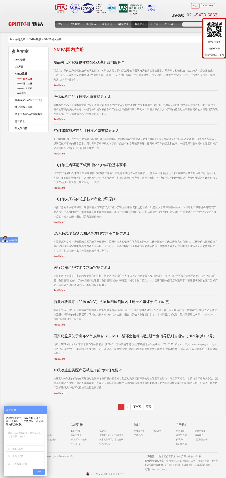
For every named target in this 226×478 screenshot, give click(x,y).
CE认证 (19, 66)
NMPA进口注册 (24, 83)
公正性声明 (181, 444)
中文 (195, 6)
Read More (59, 85)
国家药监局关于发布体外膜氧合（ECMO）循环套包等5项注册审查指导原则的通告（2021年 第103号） (135, 336)
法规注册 (107, 24)
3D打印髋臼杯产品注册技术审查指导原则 (86, 131)
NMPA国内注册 (53, 39)
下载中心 (138, 435)
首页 (60, 24)
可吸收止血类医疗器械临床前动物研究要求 (88, 370)
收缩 (200, 41)
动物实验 (91, 24)
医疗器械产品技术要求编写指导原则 (82, 267)
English (208, 5)
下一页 (137, 406)
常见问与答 (21, 128)
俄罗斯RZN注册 (23, 107)
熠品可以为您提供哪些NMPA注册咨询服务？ (89, 62)
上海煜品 (25, 18)
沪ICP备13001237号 (63, 456)
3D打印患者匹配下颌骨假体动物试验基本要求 (90, 165)
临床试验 (123, 24)
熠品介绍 (180, 431)
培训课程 (157, 431)
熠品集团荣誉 (201, 439)
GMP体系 (21, 93)
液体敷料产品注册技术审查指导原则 (82, 97)
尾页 (148, 406)
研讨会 (154, 24)
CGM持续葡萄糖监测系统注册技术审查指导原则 (92, 233)
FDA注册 (20, 59)
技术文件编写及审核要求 (29, 114)
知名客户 (199, 435)
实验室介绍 (181, 435)
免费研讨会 (139, 431)
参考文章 (140, 24)
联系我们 (180, 439)
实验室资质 (200, 431)
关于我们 (169, 24)
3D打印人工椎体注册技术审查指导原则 (85, 199)
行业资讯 (20, 121)
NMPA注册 (35, 39)
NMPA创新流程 (24, 88)
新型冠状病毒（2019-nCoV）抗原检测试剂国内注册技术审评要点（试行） (113, 302)
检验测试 (75, 24)
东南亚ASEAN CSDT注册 (29, 100)
